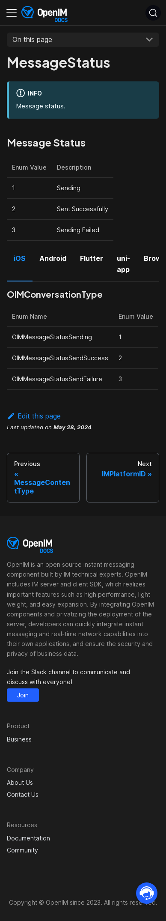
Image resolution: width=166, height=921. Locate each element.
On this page (32, 39)
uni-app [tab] (123, 264)
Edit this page (34, 416)
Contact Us (23, 794)
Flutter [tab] (91, 258)
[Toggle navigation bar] (11, 12)
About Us (20, 782)
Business (19, 739)
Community (22, 850)
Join (23, 695)
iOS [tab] (20, 258)
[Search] (153, 13)
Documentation (28, 838)
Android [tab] (52, 258)
